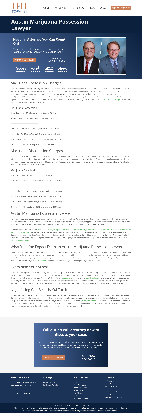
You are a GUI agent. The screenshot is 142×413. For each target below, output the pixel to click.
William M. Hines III (49, 382)
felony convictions (89, 301)
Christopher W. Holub (50, 385)
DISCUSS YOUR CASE (24, 393)
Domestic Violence (81, 388)
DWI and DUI (78, 390)
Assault (76, 382)
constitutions (66, 278)
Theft (75, 396)
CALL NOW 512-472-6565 (88, 357)
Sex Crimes (78, 393)
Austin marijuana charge (20, 240)
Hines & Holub (40, 261)
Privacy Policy (86, 405)
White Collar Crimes (81, 398)
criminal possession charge (109, 99)
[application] (68, 8)
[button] (121, 8)
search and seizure (93, 278)
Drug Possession (80, 385)
